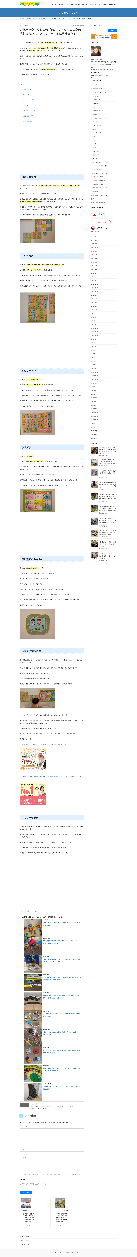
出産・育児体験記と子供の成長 (99, 162)
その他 (94, 140)
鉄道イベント (96, 114)
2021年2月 (94, 365)
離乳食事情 (95, 191)
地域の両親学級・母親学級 (99, 173)
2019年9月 (94, 423)
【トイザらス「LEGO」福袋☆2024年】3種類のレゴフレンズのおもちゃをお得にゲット (107, 461)
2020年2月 (94, 405)
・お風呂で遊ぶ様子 (27, 116)
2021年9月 (94, 339)
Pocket (36, 911)
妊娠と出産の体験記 (97, 177)
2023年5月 (94, 266)
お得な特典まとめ (97, 169)
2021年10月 (94, 335)
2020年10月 (94, 379)
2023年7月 (94, 258)
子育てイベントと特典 (98, 180)
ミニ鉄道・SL (96, 100)
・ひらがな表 (25, 95)
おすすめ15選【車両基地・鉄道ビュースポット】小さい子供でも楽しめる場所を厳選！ (29, 1218)
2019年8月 (94, 427)
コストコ (94, 147)
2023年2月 (94, 277)
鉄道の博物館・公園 (97, 111)
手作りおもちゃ (96, 125)
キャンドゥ (68, 1106)
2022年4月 (94, 313)
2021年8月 (94, 343)
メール (23, 1158)
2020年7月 (94, 390)
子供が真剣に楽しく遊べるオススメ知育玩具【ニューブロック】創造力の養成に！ (61, 1218)
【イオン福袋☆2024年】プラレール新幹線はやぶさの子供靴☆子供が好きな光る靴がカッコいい (107, 472)
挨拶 (92, 199)
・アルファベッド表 (27, 100)
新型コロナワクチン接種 (98, 202)
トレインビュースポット (99, 92)
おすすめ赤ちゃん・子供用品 (99, 118)
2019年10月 (94, 420)
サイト (22, 1166)
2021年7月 (94, 346)
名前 (22, 1149)
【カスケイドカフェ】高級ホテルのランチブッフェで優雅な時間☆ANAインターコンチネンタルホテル (107, 450)
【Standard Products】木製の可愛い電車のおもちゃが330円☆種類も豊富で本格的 (107, 532)
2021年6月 (94, 350)
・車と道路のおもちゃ (28, 111)
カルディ (94, 144)
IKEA (93, 136)
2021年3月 (94, 361)
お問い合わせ (24, 1240)
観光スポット (96, 107)
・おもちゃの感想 (26, 121)
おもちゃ (43, 1106)
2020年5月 (94, 398)
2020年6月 (94, 394)
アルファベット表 (59, 1106)
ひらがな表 (50, 1106)
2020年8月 (94, 387)
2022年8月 (94, 299)
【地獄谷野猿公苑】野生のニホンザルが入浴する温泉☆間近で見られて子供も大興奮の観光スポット (107, 509)
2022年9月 (94, 295)
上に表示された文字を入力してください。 (33, 1184)
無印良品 (94, 158)
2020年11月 (94, 376)
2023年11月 (94, 247)
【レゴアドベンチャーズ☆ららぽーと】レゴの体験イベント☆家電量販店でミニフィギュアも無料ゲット (107, 556)
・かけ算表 (24, 105)
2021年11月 (94, 332)
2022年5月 (94, 310)
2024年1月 (94, 244)
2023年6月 (94, 262)
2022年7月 (94, 302)
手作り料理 (95, 151)
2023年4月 (94, 269)
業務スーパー (96, 155)
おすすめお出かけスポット (98, 89)
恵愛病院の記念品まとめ (99, 184)
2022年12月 (94, 284)
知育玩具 (40, 1108)
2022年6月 (94, 306)
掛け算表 (33, 1108)
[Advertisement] (52, 147)
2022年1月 (94, 324)
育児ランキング (95, 231)
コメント (23, 1126)
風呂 (45, 1108)
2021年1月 (94, 368)
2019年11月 (94, 416)
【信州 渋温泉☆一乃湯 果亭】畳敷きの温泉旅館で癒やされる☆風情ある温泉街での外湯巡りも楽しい (108, 497)
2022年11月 (94, 288)
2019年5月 (94, 438)
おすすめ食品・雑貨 (96, 133)
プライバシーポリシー (27, 1244)
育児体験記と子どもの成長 (99, 188)
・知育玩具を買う (26, 89)
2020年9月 (94, 383)
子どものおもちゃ (78, 25)
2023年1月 (94, 280)
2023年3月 (94, 273)
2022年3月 (94, 317)
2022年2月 (94, 321)
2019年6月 (94, 434)
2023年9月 (94, 251)
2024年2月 (94, 240)
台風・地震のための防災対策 (99, 195)
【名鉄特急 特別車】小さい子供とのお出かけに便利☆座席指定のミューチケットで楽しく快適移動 (107, 485)
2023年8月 (94, 255)
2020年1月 (94, 409)
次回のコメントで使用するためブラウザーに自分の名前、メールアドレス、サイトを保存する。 (51, 1174)
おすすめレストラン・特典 (99, 166)
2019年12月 (94, 412)
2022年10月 (94, 291)
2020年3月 (94, 401)
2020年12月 (94, 372)
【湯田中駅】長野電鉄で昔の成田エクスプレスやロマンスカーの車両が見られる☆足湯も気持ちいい (107, 521)
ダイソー (75, 1106)
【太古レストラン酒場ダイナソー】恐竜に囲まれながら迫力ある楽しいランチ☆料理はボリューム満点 (107, 543)
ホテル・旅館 (96, 96)
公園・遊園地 (96, 103)
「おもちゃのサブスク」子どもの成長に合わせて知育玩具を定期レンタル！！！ (45, 744)
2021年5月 (94, 354)
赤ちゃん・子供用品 (97, 129)
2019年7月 (94, 431)
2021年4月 (94, 357)
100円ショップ (34, 1106)
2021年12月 (94, 328)
